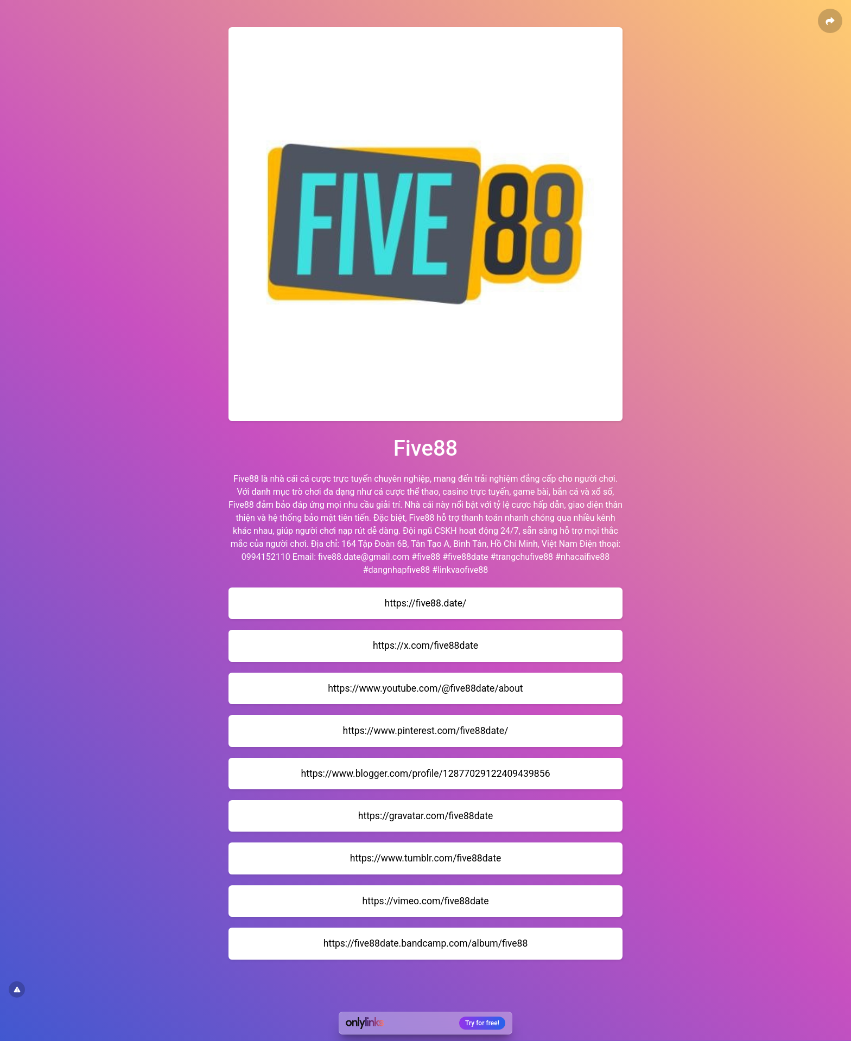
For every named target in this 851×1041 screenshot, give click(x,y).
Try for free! (482, 1023)
